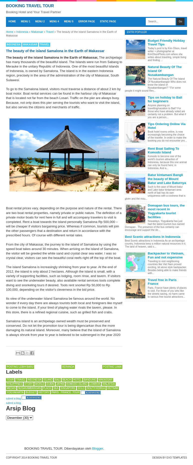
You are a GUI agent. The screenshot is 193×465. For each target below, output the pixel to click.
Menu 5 (68, 21)
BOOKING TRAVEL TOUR (30, 6)
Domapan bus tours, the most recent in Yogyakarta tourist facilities (166, 211)
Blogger (97, 448)
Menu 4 (54, 21)
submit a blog (13, 398)
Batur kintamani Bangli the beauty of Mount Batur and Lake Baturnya (167, 178)
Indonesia (14, 44)
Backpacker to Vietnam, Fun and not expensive (166, 255)
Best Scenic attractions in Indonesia (152, 237)
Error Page (86, 21)
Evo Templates (177, 457)
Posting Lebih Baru (20, 366)
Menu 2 (40, 21)
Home (12, 21)
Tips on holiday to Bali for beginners (165, 99)
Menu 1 (25, 21)
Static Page (108, 21)
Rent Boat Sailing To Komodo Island (163, 150)
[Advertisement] (46, 432)
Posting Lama (112, 366)
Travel (44, 44)
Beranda (68, 366)
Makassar (30, 44)
